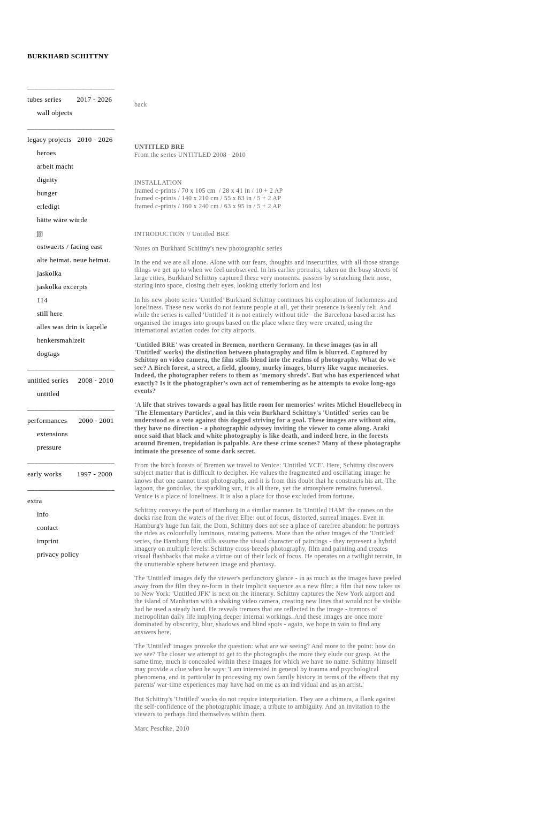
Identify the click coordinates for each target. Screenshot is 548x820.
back (140, 104)
